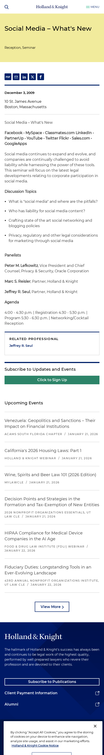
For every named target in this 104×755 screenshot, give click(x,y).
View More (51, 607)
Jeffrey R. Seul (21, 346)
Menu (95, 7)
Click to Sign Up (52, 380)
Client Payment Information (31, 693)
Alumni (11, 704)
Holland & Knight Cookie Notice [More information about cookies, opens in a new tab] (35, 749)
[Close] (95, 730)
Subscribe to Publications (52, 682)
